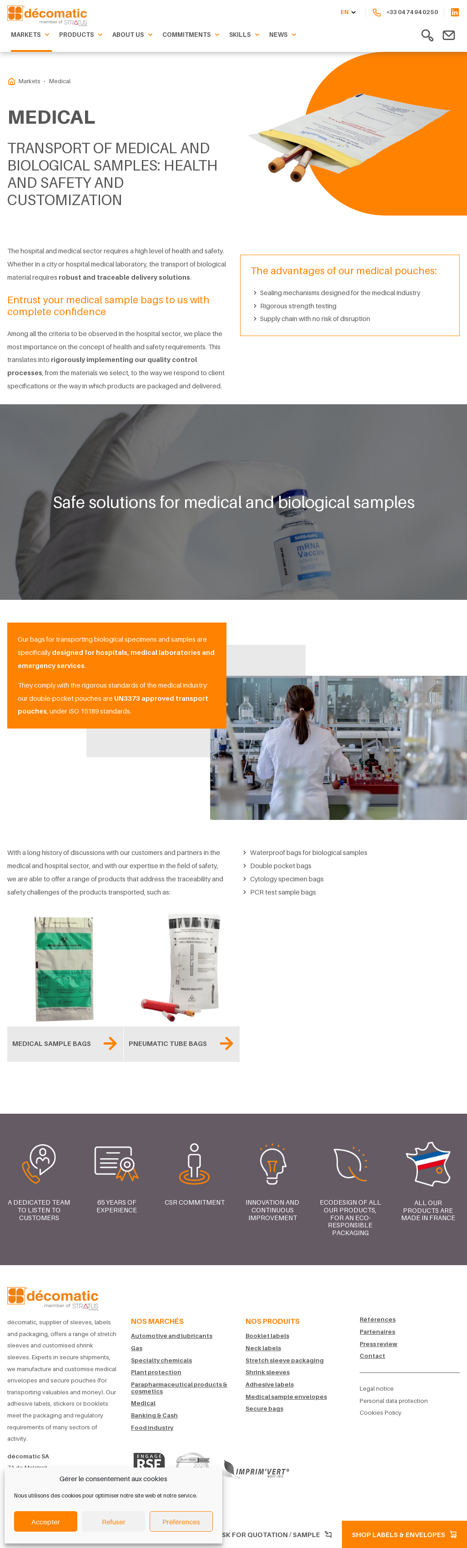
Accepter (45, 1522)
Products (82, 35)
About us (133, 35)
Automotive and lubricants (171, 1335)
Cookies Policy (381, 1412)
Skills (245, 35)
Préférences (181, 1522)
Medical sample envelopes (286, 1396)
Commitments (192, 35)
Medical (143, 1403)
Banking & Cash (154, 1415)
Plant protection (156, 1372)
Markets (31, 35)
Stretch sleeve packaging (285, 1360)
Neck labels (263, 1348)
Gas (136, 1348)
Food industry (152, 1427)
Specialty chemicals (161, 1360)
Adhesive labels (270, 1384)
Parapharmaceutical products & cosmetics (179, 1388)
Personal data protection (394, 1400)
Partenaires (377, 1331)
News (284, 35)
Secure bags (264, 1408)
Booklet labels (267, 1335)
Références (378, 1319)
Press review (378, 1344)
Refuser (114, 1522)
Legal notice (377, 1388)
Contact (372, 1355)
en (349, 12)
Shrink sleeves (268, 1372)
